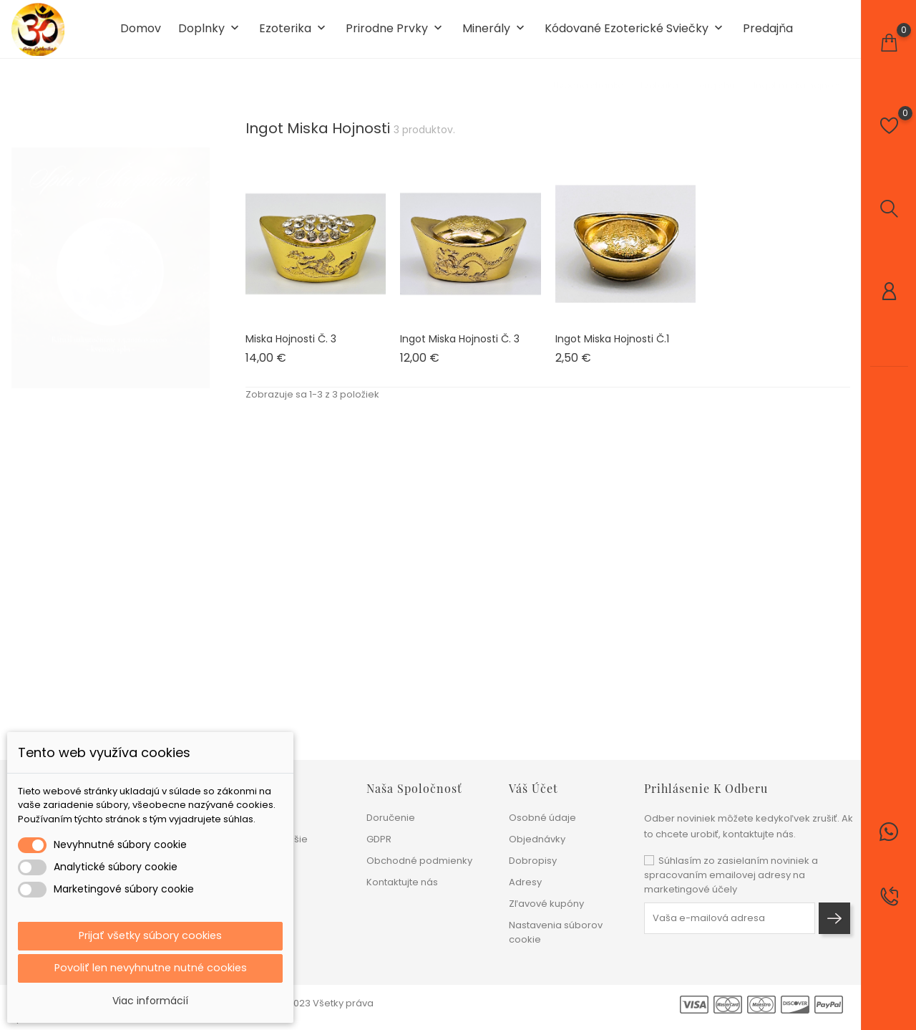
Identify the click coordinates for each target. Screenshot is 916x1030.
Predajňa (768, 34)
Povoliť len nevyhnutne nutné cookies (150, 967)
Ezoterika (293, 34)
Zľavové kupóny (546, 903)
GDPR (378, 839)
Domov (140, 34)
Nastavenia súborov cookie (556, 932)
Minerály (494, 34)
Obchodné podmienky (419, 860)
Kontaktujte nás (402, 882)
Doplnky (210, 34)
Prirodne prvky (395, 34)
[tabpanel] (110, 264)
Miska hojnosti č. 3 (290, 349)
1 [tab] (201, 261)
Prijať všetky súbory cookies (150, 933)
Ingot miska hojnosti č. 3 (460, 349)
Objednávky (537, 839)
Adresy (525, 882)
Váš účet (533, 788)
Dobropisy (533, 860)
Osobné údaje (542, 817)
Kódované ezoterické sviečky (635, 34)
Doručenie (390, 817)
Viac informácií (150, 1000)
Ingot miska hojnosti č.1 (612, 349)
